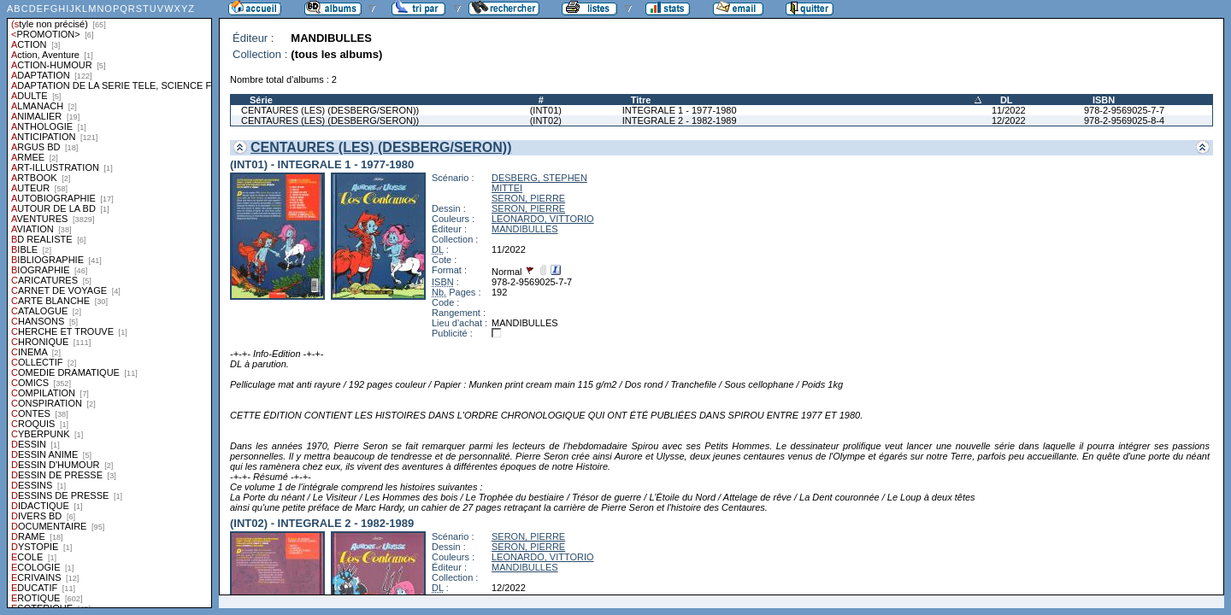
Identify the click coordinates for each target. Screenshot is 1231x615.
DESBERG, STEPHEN (539, 178)
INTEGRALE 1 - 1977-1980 (679, 110)
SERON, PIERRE (528, 198)
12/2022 (1009, 120)
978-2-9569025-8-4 (1124, 120)
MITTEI (507, 188)
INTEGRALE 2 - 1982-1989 (679, 120)
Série (261, 100)
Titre (641, 100)
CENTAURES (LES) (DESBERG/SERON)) (330, 110)
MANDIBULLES (525, 229)
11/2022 (1009, 110)
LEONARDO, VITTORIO (543, 219)
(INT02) (546, 120)
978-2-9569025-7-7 (1124, 110)
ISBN (1104, 100)
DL (1006, 100)
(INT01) (546, 110)
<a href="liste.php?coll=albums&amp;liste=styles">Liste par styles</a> (109, 304)
